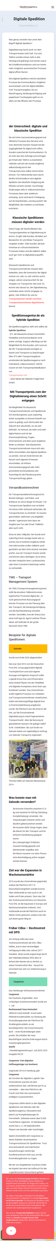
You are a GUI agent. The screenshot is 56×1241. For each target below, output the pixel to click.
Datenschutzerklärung (30, 1223)
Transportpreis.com (18, 375)
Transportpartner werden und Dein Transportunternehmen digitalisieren (26, 301)
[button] (52, 7)
